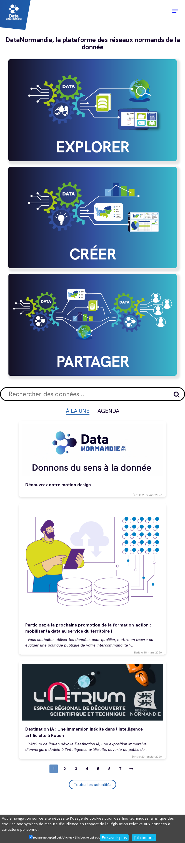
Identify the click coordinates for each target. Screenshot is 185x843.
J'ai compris (144, 837)
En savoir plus (114, 837)
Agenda (108, 410)
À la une (77, 410)
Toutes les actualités (92, 784)
